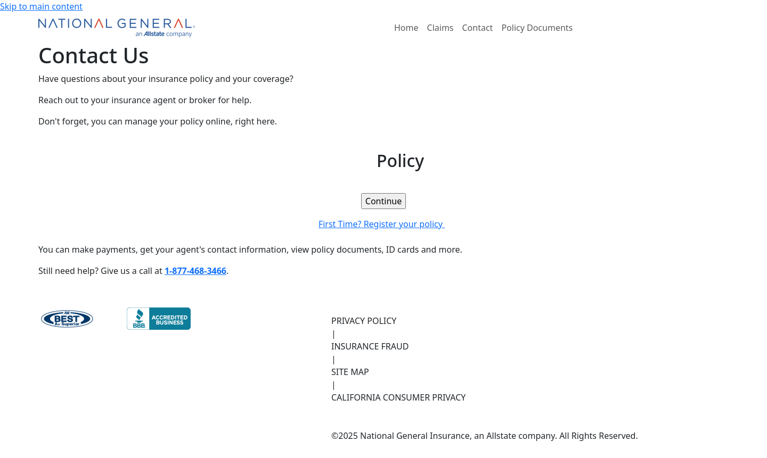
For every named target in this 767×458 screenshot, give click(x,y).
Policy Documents (537, 28)
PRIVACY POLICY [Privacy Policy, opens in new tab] (363, 321)
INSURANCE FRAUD (370, 346)
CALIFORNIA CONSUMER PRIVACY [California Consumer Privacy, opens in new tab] (398, 397)
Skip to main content (41, 6)
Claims (440, 28)
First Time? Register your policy (383, 224)
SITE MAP (350, 372)
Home (406, 28)
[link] (383, 201)
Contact (477, 28)
